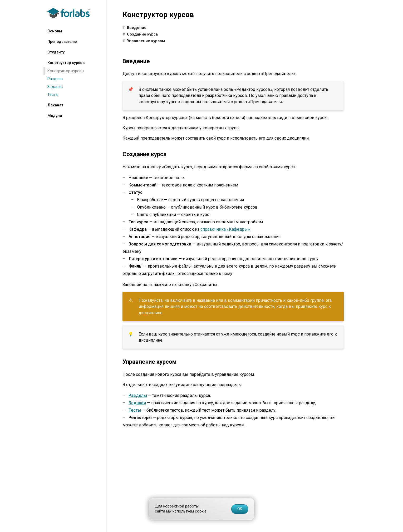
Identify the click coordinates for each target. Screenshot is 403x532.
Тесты (52, 94)
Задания (55, 87)
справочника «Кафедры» (225, 229)
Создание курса (142, 34)
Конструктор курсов (65, 71)
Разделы (55, 79)
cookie (201, 511)
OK (239, 509)
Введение (136, 28)
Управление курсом (146, 41)
